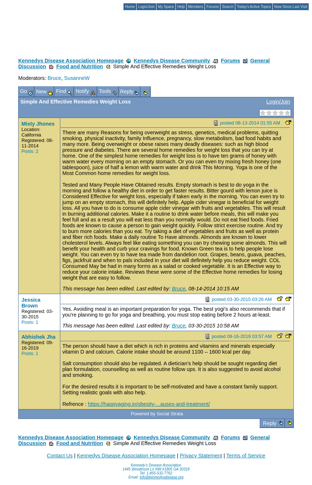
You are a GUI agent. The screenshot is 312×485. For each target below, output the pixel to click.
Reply (270, 423)
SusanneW (77, 78)
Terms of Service (245, 455)
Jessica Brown (30, 303)
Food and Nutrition (79, 66)
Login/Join (278, 102)
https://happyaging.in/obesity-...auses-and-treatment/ (149, 404)
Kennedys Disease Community (172, 61)
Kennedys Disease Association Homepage (70, 61)
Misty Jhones (37, 124)
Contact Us (60, 455)
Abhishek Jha (38, 337)
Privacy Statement (201, 455)
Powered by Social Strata (157, 413)
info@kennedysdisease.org (161, 477)
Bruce (54, 78)
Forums (230, 61)
